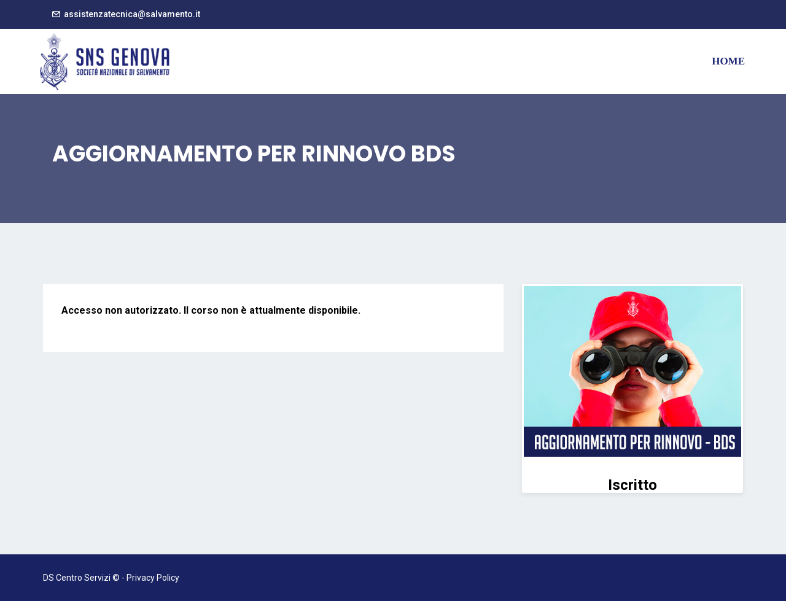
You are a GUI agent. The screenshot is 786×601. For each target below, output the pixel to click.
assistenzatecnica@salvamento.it (132, 14)
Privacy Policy (152, 578)
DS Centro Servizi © (81, 578)
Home (728, 61)
